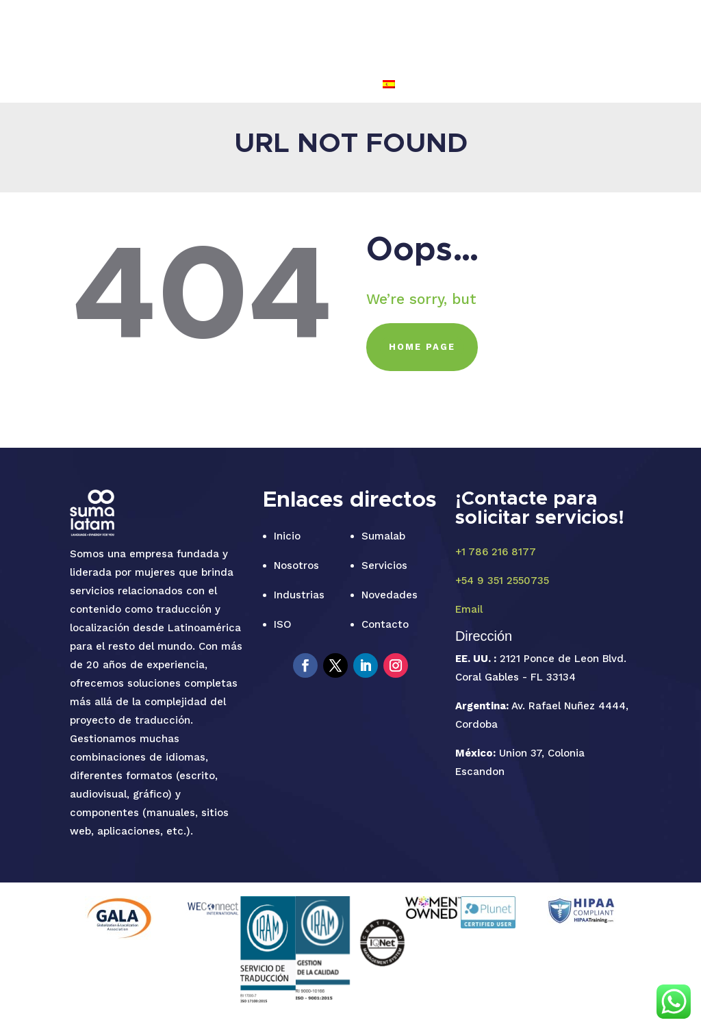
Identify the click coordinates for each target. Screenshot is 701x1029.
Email (469, 609)
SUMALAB (235, 33)
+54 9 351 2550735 (502, 580)
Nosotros (296, 565)
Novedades (389, 595)
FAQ (615, 33)
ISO (428, 33)
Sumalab (383, 536)
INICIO (179, 33)
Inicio (287, 536)
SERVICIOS (302, 33)
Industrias (299, 595)
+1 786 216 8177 (495, 552)
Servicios (384, 565)
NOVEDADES (484, 33)
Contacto (385, 624)
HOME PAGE (422, 347)
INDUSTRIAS (374, 33)
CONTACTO (560, 33)
